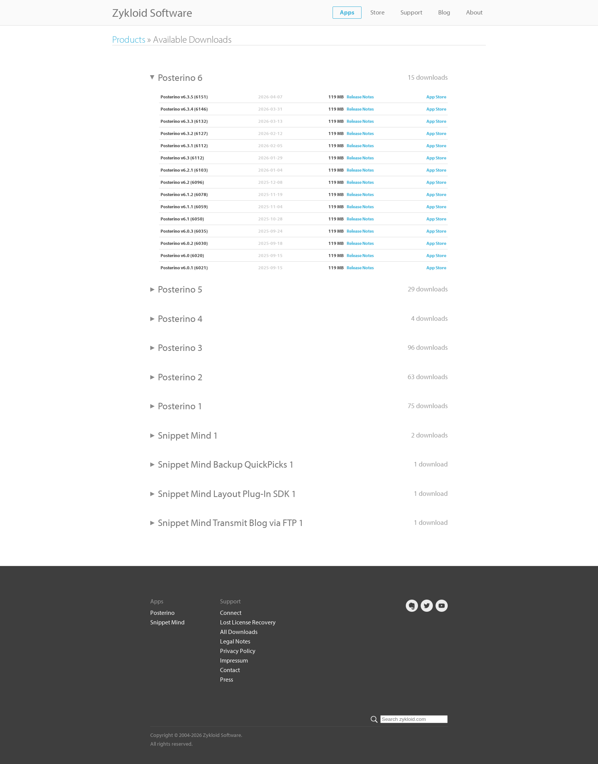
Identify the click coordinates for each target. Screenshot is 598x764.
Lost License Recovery (248, 622)
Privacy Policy (238, 651)
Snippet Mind (167, 622)
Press (226, 679)
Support (411, 12)
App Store (436, 97)
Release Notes (360, 97)
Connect (230, 612)
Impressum (234, 660)
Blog (444, 12)
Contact (230, 670)
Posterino (162, 612)
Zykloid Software (152, 12)
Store (377, 12)
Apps (347, 12)
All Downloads (238, 631)
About (474, 12)
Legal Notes (235, 641)
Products (128, 39)
